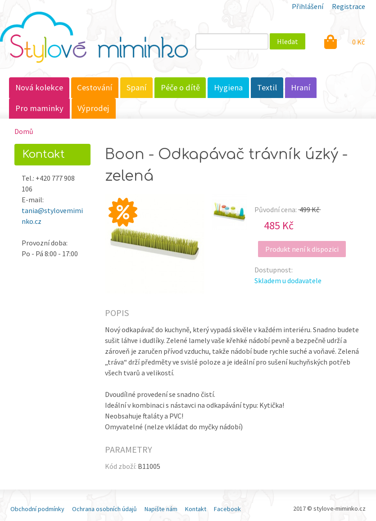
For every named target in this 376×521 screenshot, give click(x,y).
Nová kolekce (39, 87)
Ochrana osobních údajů (104, 509)
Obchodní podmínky (37, 509)
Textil (267, 87)
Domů (23, 131)
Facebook (227, 509)
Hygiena (228, 87)
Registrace (348, 6)
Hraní (300, 87)
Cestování (94, 87)
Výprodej (93, 108)
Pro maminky (39, 108)
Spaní (136, 87)
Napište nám (161, 509)
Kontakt (195, 509)
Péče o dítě (180, 87)
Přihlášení (307, 6)
